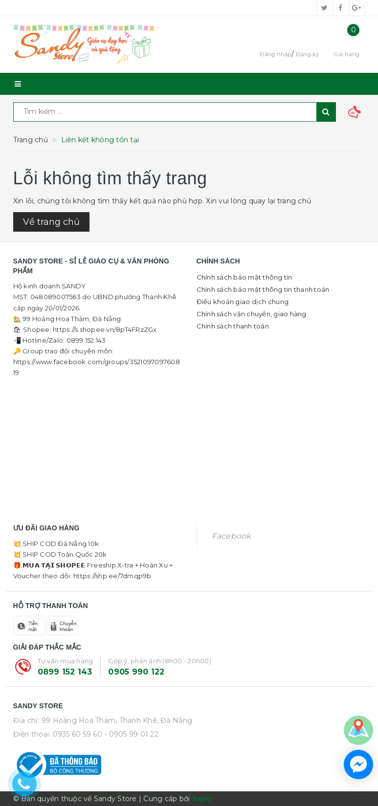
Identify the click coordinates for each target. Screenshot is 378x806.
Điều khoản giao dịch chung (243, 301)
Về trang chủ (51, 222)
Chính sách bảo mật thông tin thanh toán (263, 289)
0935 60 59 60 (77, 734)
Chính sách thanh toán (233, 326)
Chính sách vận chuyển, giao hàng (252, 314)
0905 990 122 (136, 671)
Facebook (231, 536)
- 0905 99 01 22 (131, 734)
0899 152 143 (65, 671)
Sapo (202, 798)
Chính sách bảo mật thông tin (244, 277)
